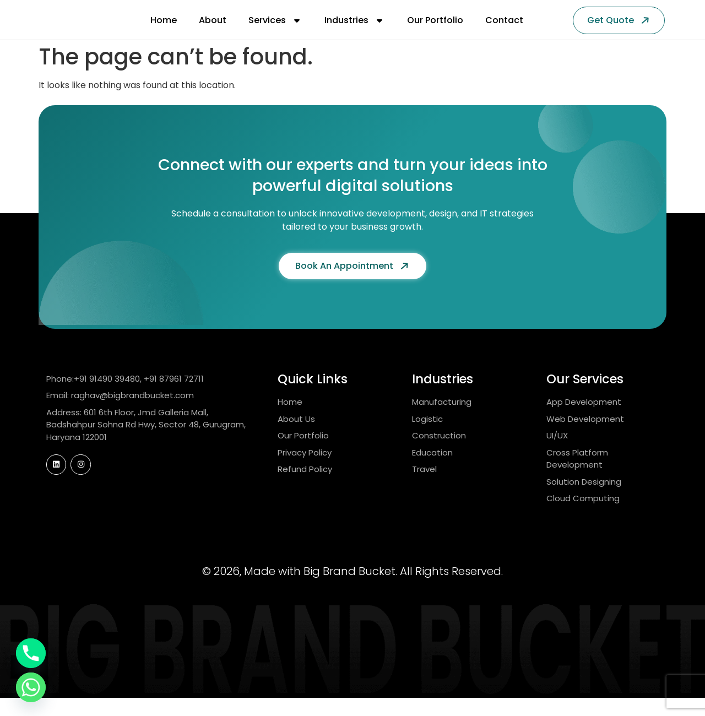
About (212, 29)
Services (275, 30)
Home (163, 29)
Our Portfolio (435, 29)
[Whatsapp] (31, 687)
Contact (504, 29)
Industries (354, 30)
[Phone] (31, 653)
